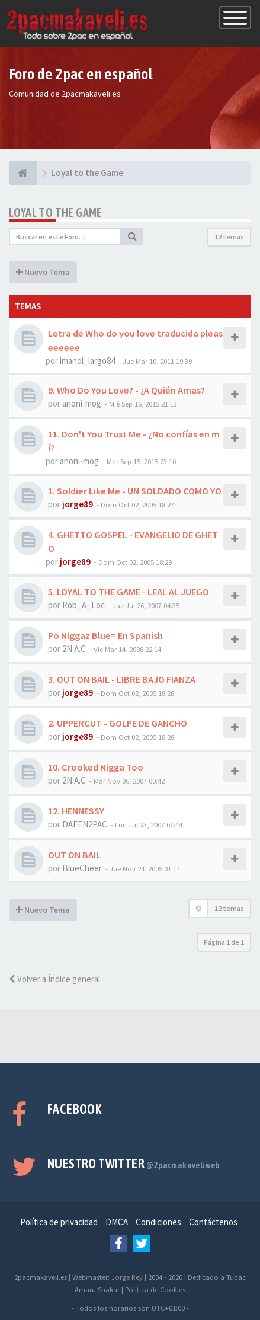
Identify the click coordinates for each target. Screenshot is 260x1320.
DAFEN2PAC (84, 824)
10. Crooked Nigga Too (95, 767)
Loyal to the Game (55, 212)
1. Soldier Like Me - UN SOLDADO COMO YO (135, 491)
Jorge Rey (127, 1276)
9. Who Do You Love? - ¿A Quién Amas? (126, 390)
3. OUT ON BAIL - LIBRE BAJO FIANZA (121, 679)
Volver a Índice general (54, 979)
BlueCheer (82, 868)
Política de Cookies (155, 1289)
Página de (224, 942)
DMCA (116, 1222)
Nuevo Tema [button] (43, 272)
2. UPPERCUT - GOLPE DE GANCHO (117, 723)
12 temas (229, 236)
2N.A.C (74, 648)
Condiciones (158, 1222)
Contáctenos (213, 1222)
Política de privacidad (59, 1222)
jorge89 (77, 504)
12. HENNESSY (76, 811)
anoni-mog (81, 403)
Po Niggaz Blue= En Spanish (105, 635)
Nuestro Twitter (133, 1163)
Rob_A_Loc (83, 605)
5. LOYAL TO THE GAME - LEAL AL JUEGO (128, 591)
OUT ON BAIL (74, 855)
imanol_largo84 (87, 360)
